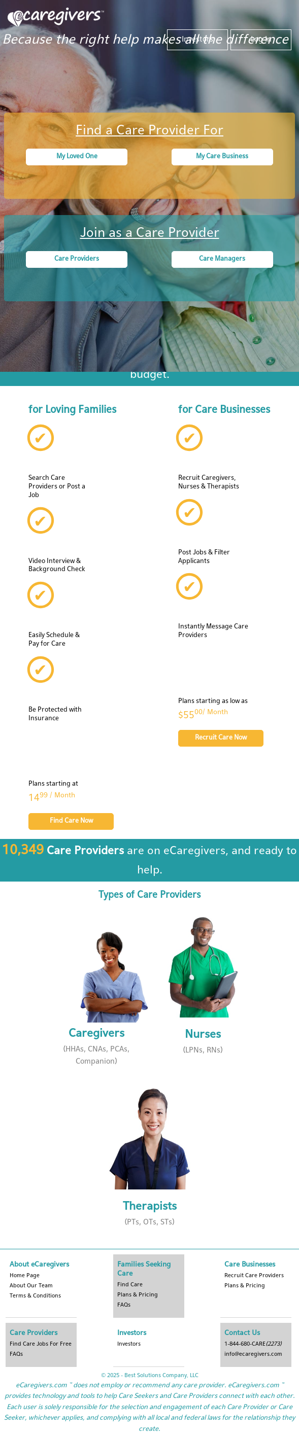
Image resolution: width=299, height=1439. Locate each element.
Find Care (130, 1284)
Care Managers (222, 259)
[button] (96, 992)
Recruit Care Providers (254, 1275)
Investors (197, 39)
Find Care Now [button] (71, 821)
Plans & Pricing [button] (137, 1294)
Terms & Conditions (35, 1295)
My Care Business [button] (222, 157)
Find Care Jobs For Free (41, 1344)
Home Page (25, 1275)
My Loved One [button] (76, 157)
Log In (261, 39)
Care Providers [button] (76, 259)
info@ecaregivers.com (253, 1354)
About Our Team (31, 1285)
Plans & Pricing (244, 1285)
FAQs (123, 1305)
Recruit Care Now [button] (221, 738)
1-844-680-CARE (253, 1344)
